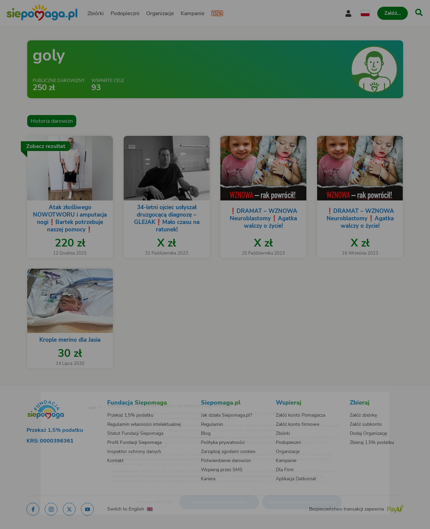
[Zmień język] (67, 396)
